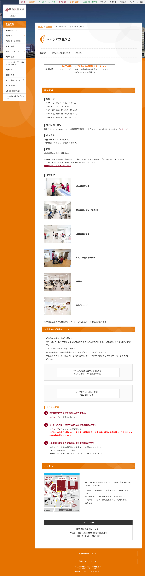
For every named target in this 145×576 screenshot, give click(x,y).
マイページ (54, 419)
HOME (40, 27)
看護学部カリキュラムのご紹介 (57, 166)
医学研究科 (63, 2)
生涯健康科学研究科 (90, 2)
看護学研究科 (74, 2)
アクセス (103, 2)
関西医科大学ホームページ (87, 555)
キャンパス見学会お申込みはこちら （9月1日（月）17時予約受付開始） (87, 372)
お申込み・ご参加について (61, 53)
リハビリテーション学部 (46, 2)
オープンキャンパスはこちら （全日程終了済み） (87, 394)
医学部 (23, 2)
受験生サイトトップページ (87, 562)
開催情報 (43, 53)
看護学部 (15, 24)
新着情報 (113, 2)
